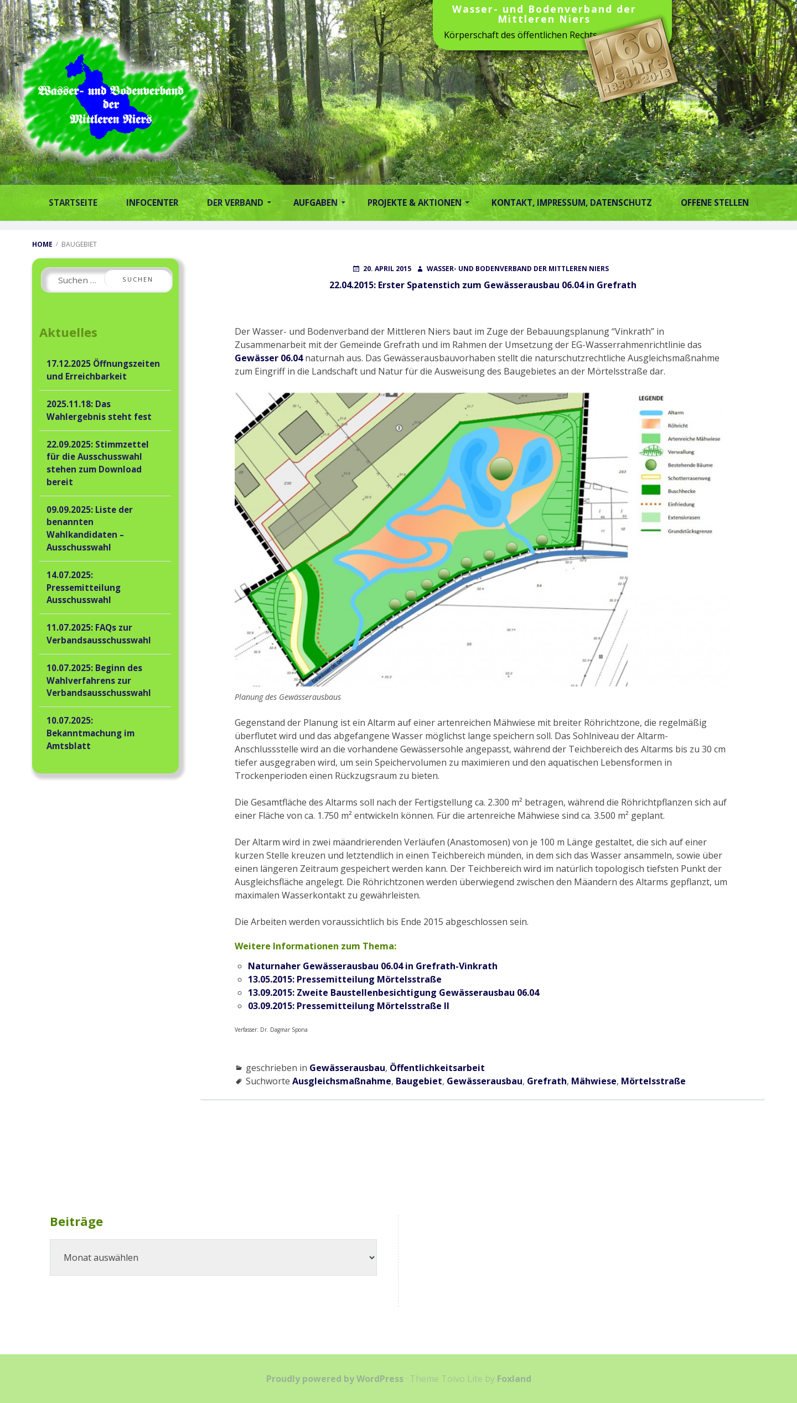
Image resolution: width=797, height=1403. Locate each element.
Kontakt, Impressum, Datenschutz (571, 202)
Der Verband (235, 202)
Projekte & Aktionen (415, 202)
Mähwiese (594, 1081)
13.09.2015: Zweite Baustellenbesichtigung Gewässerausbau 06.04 (393, 992)
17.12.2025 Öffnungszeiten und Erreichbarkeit (103, 370)
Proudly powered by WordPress (334, 1379)
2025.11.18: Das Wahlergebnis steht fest (99, 410)
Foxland (514, 1379)
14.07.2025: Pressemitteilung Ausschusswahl (83, 587)
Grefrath (547, 1081)
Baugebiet (419, 1081)
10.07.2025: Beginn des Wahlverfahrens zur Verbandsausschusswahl (98, 680)
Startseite (73, 202)
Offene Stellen (715, 202)
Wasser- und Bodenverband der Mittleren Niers (544, 14)
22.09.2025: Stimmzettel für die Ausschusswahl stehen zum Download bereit (97, 463)
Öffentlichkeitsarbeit (437, 1068)
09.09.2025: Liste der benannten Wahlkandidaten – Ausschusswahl (89, 528)
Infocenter (152, 202)
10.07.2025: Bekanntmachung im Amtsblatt (90, 733)
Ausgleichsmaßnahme (341, 1081)
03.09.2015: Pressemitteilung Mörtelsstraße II (348, 1006)
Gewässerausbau (347, 1068)
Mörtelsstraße (653, 1081)
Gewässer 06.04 (269, 358)
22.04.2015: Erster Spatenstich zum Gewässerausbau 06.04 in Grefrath (482, 285)
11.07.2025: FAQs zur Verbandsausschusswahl (98, 634)
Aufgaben (315, 202)
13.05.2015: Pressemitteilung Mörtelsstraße (345, 979)
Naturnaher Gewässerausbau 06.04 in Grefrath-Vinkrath (373, 966)
